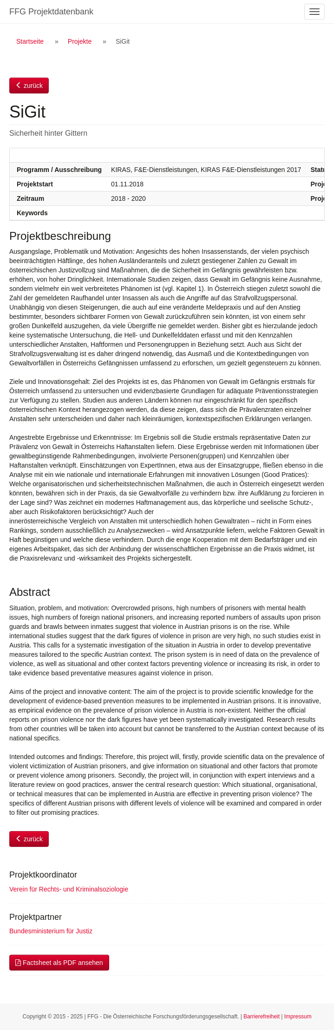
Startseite (30, 41)
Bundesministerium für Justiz (50, 931)
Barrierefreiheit (261, 1016)
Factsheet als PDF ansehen (59, 962)
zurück (29, 85)
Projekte (80, 41)
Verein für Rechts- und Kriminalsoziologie (68, 889)
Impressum (298, 1016)
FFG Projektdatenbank (51, 11)
